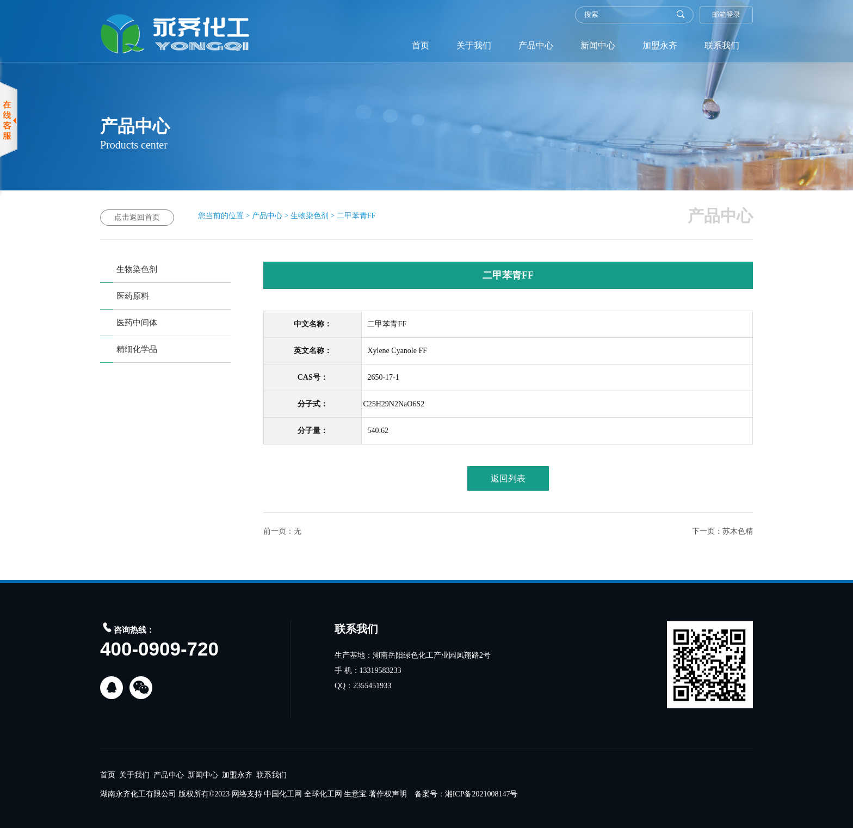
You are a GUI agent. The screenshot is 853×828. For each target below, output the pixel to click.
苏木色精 (737, 531)
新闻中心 (597, 45)
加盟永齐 (659, 45)
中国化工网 (283, 794)
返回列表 (508, 478)
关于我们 (473, 45)
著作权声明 (388, 794)
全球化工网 (323, 794)
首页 (420, 45)
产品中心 (535, 45)
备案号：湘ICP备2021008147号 (466, 794)
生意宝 (355, 794)
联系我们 (721, 45)
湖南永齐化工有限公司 (138, 794)
